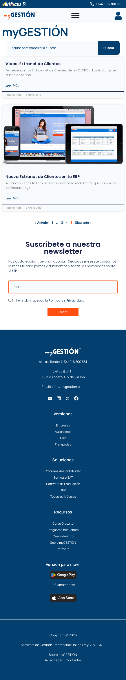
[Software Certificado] (24, 4)
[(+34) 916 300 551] (92, 4)
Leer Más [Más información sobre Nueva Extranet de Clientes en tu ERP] (12, 198)
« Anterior (42, 223)
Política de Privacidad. (66, 300)
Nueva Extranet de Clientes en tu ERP (42, 176)
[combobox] (52, 48)
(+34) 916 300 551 (109, 4)
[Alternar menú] (75, 15)
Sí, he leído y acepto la (48, 300)
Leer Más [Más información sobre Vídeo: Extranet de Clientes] (12, 85)
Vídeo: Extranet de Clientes (32, 63)
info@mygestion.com (67, 386)
